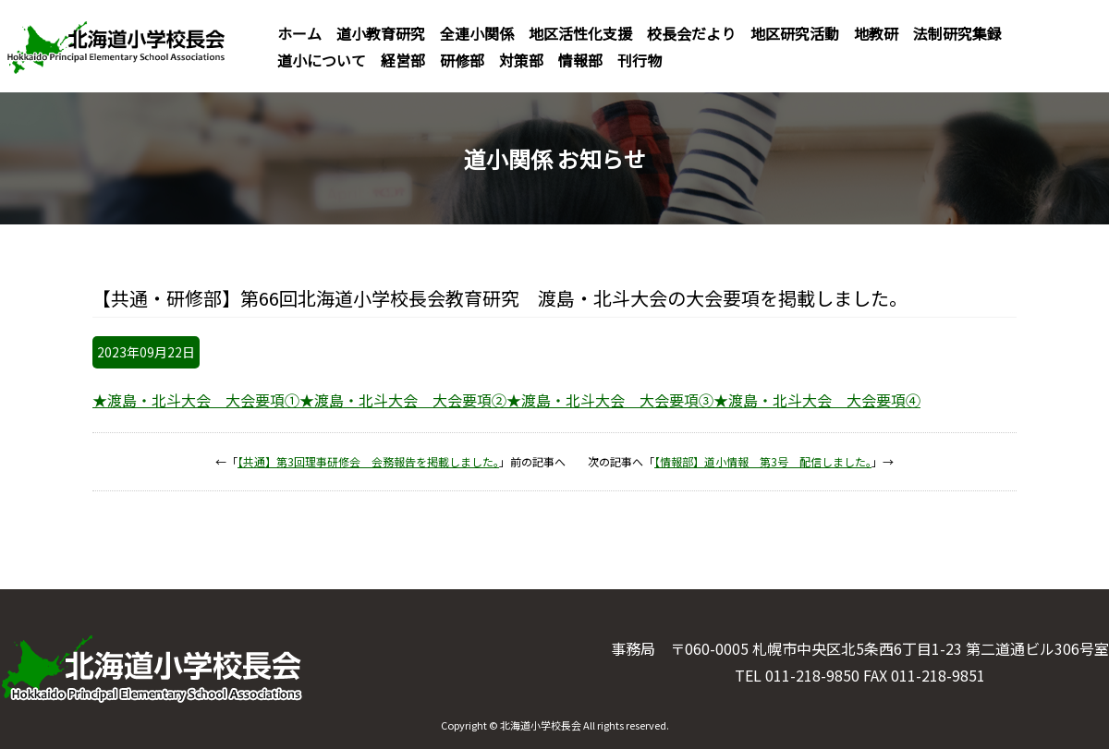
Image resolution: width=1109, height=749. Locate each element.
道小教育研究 (380, 33)
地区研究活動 (794, 33)
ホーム (299, 33)
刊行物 (639, 60)
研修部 (462, 60)
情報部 (580, 60)
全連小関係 (477, 33)
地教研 (876, 33)
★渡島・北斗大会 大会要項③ (609, 400)
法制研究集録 (957, 33)
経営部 (403, 60)
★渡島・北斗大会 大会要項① (195, 400)
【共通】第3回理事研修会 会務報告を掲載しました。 (368, 461)
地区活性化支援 (580, 33)
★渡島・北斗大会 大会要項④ (816, 400)
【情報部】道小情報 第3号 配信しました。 (762, 461)
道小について (321, 60)
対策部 (521, 60)
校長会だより (691, 33)
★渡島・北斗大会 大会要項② (402, 400)
